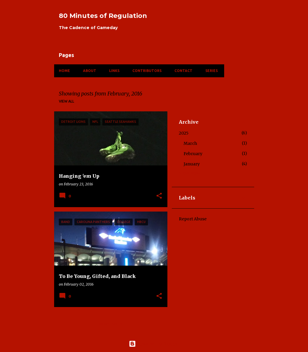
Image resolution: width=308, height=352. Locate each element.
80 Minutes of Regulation (103, 16)
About (89, 71)
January (192, 164)
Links (114, 71)
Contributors (147, 71)
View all (66, 101)
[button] (159, 196)
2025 (184, 133)
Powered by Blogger (154, 343)
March (190, 143)
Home (64, 71)
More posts (110, 324)
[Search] (250, 19)
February (193, 153)
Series (211, 71)
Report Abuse (193, 219)
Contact (183, 71)
